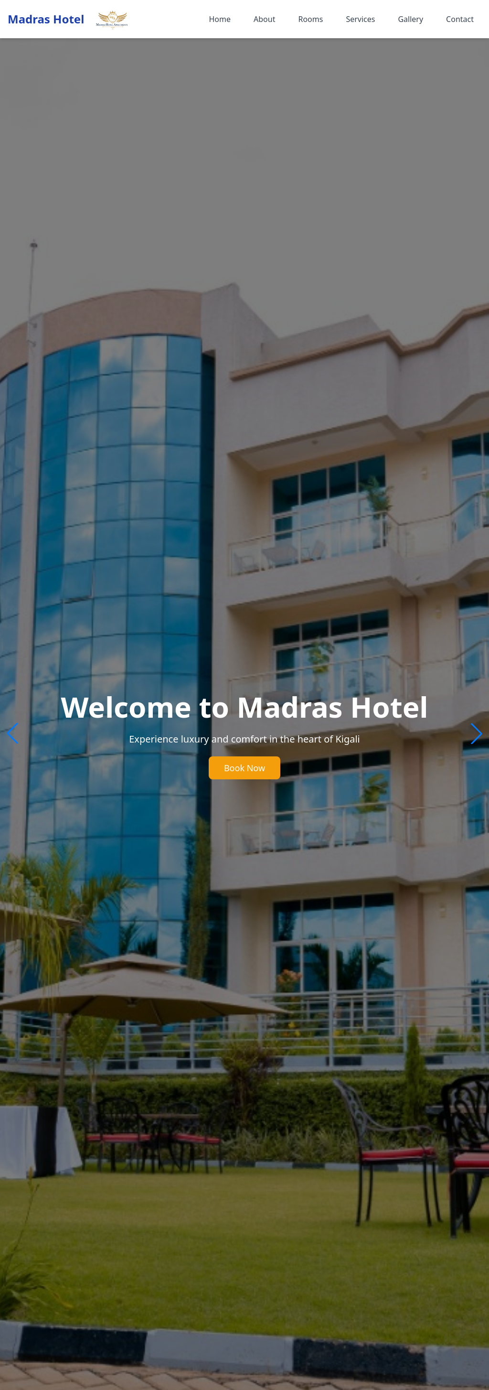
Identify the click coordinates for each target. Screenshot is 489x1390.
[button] (476, 733)
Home (220, 19)
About (264, 19)
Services (360, 19)
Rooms (310, 19)
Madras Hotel (46, 19)
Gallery (410, 19)
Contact (460, 19)
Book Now (244, 768)
